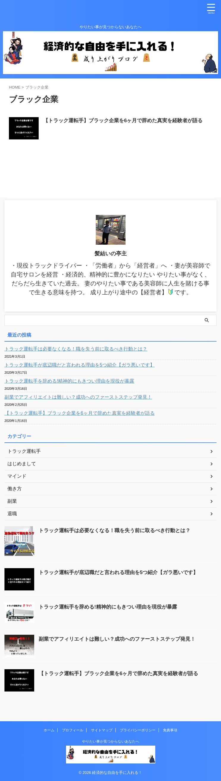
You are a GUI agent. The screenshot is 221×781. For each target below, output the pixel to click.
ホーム (49, 730)
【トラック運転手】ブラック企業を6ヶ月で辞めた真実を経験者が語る (127, 121)
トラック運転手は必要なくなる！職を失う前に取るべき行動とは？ (75, 348)
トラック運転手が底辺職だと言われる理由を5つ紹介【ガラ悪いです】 (79, 364)
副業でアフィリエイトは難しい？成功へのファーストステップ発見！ (78, 397)
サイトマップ (101, 730)
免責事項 (170, 730)
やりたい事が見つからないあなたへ (110, 741)
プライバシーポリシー (138, 730)
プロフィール (72, 730)
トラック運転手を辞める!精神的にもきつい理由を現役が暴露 (69, 381)
